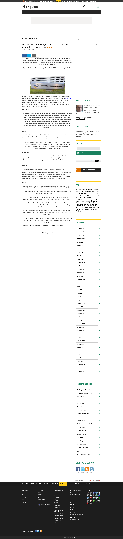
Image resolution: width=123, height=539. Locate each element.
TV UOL (82, 1)
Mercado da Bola (46, 12)
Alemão (72, 504)
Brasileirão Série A (58, 513)
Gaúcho (56, 500)
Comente (50, 47)
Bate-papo (46, 1)
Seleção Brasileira (45, 504)
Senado (86, 209)
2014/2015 (28, 225)
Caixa (98, 191)
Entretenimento (35, 483)
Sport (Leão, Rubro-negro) (88, 503)
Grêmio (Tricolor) (88, 500)
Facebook (77, 39)
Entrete (64, 1)
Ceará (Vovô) (88, 495)
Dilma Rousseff (95, 196)
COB (85, 194)
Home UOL (25, 483)
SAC (41, 1)
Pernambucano (57, 507)
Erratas (88, 480)
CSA (88, 498)
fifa (97, 198)
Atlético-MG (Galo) (90, 492)
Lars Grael (83, 201)
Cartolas (77, 193)
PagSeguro (92, 1)
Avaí (93, 492)
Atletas (89, 189)
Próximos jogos (41, 497)
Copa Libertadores (74, 492)
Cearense (56, 497)
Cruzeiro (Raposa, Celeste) (99, 495)
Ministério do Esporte (87, 204)
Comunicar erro (96, 480)
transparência (94, 209)
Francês (72, 507)
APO (86, 189)
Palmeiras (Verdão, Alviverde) (93, 500)
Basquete (83, 12)
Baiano (55, 494)
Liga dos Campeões (75, 501)
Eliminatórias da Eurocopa (76, 514)
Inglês (71, 509)
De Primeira (70, 12)
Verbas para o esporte (57, 225)
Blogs (32, 12)
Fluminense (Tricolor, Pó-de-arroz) (93, 498)
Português (72, 512)
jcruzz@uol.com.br (80, 119)
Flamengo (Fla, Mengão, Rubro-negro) (90, 498)
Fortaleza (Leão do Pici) (96, 498)
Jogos (77, 483)
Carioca (56, 495)
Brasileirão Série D (58, 518)
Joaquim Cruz (92, 200)
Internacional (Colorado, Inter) (90, 500)
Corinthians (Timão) (93, 495)
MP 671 (78, 207)
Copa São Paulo (58, 522)
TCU (89, 209)
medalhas (83, 202)
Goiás (99, 498)
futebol (78, 200)
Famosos (76, 1)
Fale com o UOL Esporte (79, 480)
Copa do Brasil (57, 520)
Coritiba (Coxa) (96, 495)
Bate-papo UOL (86, 483)
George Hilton (85, 200)
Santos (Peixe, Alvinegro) (96, 500)
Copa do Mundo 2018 (75, 521)
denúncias (84, 196)
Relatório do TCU (46, 225)
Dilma (88, 196)
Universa (69, 1)
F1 (79, 12)
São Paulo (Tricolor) (99, 500)
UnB (80, 211)
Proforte (93, 207)
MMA (75, 12)
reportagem (68, 98)
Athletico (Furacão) (88, 492)
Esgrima (87, 198)
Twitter (83, 470)
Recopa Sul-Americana (75, 496)
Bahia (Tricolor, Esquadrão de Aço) (96, 492)
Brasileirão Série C (58, 517)
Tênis (93, 12)
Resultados (40, 496)
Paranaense (57, 505)
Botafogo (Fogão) (99, 492)
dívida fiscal (80, 198)
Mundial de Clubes (74, 519)
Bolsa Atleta (84, 191)
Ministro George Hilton (90, 202)
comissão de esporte (92, 194)
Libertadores (56, 12)
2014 (77, 189)
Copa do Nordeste (58, 499)
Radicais (24, 502)
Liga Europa (73, 502)
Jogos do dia (41, 494)
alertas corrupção (36, 225)
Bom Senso (91, 191)
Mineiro (56, 502)
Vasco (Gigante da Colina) (90, 503)
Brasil (95, 191)
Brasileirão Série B (58, 515)
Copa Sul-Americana (75, 494)
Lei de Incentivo (90, 201)
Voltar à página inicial (47, 233)
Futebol (37, 12)
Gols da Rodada (42, 501)
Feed (87, 470)
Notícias (52, 1)
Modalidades (26, 490)
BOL (86, 1)
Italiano (72, 511)
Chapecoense (90, 495)
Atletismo (95, 189)
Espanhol (72, 506)
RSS (41, 531)
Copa (98, 194)
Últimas (26, 12)
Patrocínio (88, 207)
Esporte (58, 1)
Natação (84, 207)
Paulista (63, 12)
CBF (81, 193)
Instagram (92, 470)
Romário (82, 209)
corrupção (78, 196)
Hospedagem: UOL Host (97, 537)
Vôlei (88, 12)
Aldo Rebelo (81, 189)
